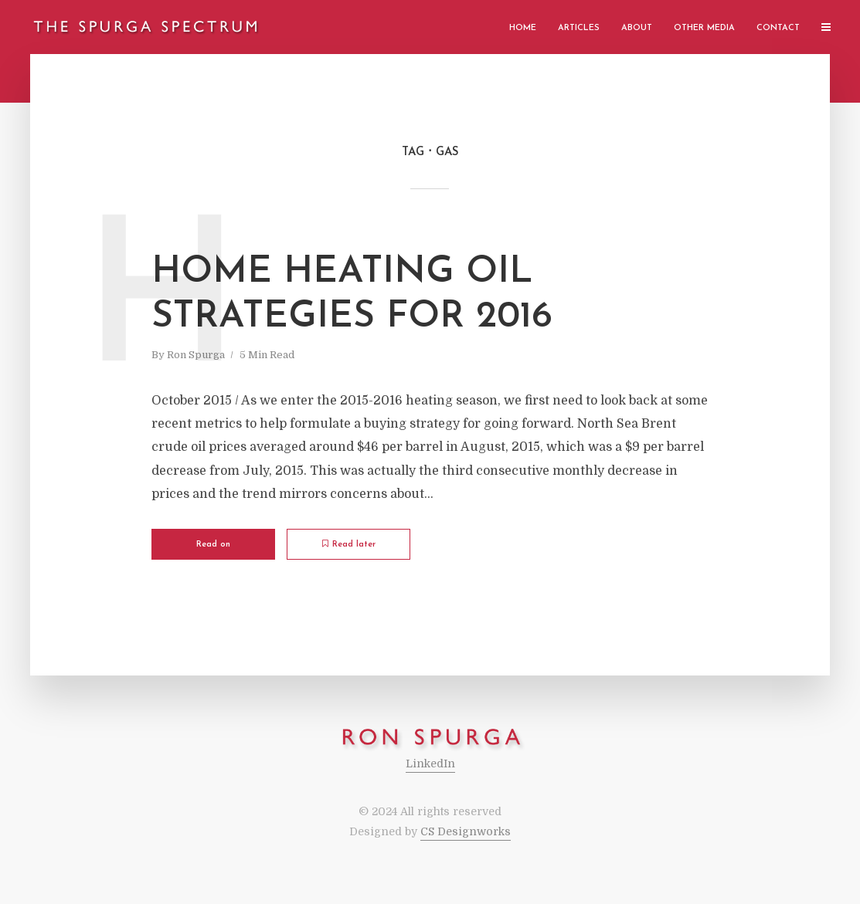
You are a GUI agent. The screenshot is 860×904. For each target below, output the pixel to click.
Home (522, 28)
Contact (778, 28)
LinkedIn (430, 763)
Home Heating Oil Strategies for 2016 (351, 295)
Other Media (704, 28)
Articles (579, 28)
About (636, 28)
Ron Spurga (196, 355)
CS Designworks (465, 831)
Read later (349, 544)
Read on (213, 544)
